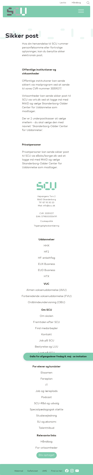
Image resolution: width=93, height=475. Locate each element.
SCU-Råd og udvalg (46, 403)
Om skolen (46, 316)
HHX (46, 245)
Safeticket (32, 471)
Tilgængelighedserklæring (46, 226)
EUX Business (46, 264)
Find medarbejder (46, 328)
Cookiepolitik (46, 221)
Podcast (46, 397)
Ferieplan (46, 379)
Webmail (18, 471)
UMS (44, 471)
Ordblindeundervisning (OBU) (46, 302)
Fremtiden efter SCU (46, 322)
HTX (46, 276)
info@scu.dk (49, 206)
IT (46, 385)
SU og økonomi (46, 422)
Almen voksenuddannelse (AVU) (46, 290)
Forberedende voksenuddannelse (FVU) (47, 296)
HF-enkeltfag (46, 258)
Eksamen (46, 372)
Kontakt (46, 334)
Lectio (63, 3)
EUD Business (46, 270)
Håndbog (76, 3)
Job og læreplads (46, 391)
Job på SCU (46, 340)
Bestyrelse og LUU (46, 347)
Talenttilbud (46, 428)
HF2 (46, 252)
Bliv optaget (46, 455)
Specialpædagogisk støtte (46, 409)
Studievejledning (46, 415)
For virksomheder (46, 448)
